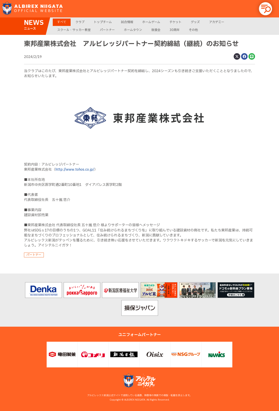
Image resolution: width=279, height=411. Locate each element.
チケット (175, 22)
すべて (61, 22)
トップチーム (103, 22)
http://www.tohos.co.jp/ (74, 169)
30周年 (175, 30)
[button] (265, 8)
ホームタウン (133, 30)
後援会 (155, 30)
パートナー (107, 30)
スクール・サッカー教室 (74, 30)
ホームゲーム (151, 22)
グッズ (195, 22)
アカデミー (216, 22)
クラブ (80, 22)
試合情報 (127, 22)
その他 (193, 30)
